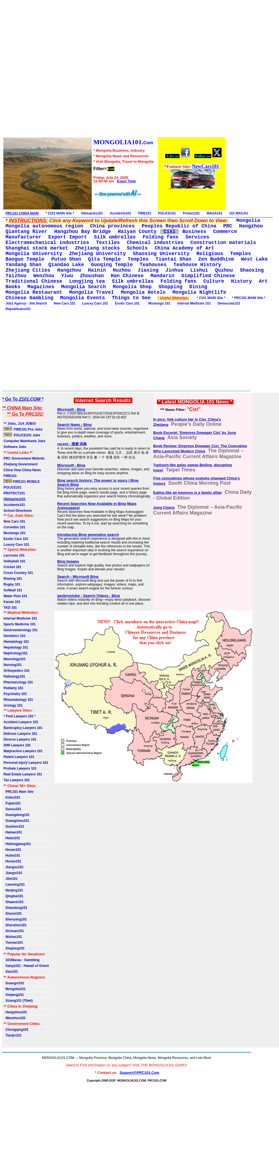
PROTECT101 (14, 493)
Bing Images (68, 561)
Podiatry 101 (13, 688)
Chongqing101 (16, 1030)
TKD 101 (10, 608)
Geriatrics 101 (14, 636)
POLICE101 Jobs (22, 435)
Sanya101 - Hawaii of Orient (26, 966)
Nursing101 (13, 665)
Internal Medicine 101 (193, 303)
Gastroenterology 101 (21, 630)
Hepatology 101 (16, 647)
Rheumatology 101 (18, 700)
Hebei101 (12, 838)
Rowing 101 (13, 579)
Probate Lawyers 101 (20, 768)
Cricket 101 (12, 567)
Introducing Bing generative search (88, 534)
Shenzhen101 (15, 925)
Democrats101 (229, 303)
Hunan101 (12, 861)
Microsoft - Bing (71, 409)
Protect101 (191, 213)
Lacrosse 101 (14, 555)
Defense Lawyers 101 (20, 734)
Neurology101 (14, 659)
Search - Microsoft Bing (78, 576)
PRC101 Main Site (18, 792)
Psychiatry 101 (15, 694)
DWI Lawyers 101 (17, 745)
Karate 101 (12, 602)
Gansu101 (12, 809)
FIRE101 (144, 213)
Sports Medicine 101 (20, 624)
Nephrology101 (16, 653)
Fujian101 (12, 803)
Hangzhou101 (15, 1012)
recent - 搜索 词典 (72, 444)
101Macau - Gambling (22, 960)
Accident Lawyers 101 (21, 722)
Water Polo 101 (15, 596)
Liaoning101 (14, 884)
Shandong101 (15, 908)
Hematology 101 (16, 642)
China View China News (22, 470)
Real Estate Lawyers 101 (23, 774)
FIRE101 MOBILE (22, 481)
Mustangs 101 (158, 303)
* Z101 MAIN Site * (60, 213)
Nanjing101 (13, 890)
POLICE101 (167, 213)
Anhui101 (12, 797)
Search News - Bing (74, 425)
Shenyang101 (15, 919)
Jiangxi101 (13, 873)
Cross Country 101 (18, 573)
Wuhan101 (13, 937)
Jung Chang (164, 507)
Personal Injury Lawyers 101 (26, 763)
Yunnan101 (13, 942)
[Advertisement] (114, 69)
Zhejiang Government (21, 464)
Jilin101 (11, 879)
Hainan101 (13, 832)
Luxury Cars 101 (95, 303)
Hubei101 (12, 855)
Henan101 (12, 850)
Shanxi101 (13, 913)
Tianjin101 (13, 1035)
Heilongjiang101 (17, 844)
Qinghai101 (13, 896)
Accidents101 (120, 213)
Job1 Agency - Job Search (26, 303)
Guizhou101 (14, 826)
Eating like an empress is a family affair (187, 492)
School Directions (18, 511)
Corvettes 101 (14, 527)
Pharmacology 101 (18, 682)
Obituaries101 (92, 213)
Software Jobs (15, 447)
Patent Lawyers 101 (19, 757)
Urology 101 (13, 705)
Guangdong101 (17, 815)
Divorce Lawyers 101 (20, 739)
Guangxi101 (14, 983)
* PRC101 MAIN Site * (248, 298)
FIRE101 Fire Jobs (23, 429)
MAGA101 (214, 213)
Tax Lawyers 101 (17, 780)
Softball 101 (13, 590)
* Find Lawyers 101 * (20, 716)
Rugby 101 (12, 584)
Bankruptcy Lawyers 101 (23, 728)
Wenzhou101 (15, 1018)
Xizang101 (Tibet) (18, 1001)
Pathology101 (14, 676)
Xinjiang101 (14, 995)
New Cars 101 (64, 303)
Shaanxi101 (14, 902)
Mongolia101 (14, 989)
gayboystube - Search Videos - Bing (88, 596)
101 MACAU (238, 213)
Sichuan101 (14, 931)
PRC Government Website (24, 458)
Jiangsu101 (13, 867)
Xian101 (11, 972)
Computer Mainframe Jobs (24, 441)
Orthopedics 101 (17, 671)
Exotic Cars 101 (127, 303)
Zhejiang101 (14, 948)
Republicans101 (18, 309)
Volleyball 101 (14, 561)
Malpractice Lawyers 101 (23, 751)
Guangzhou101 (16, 821)
